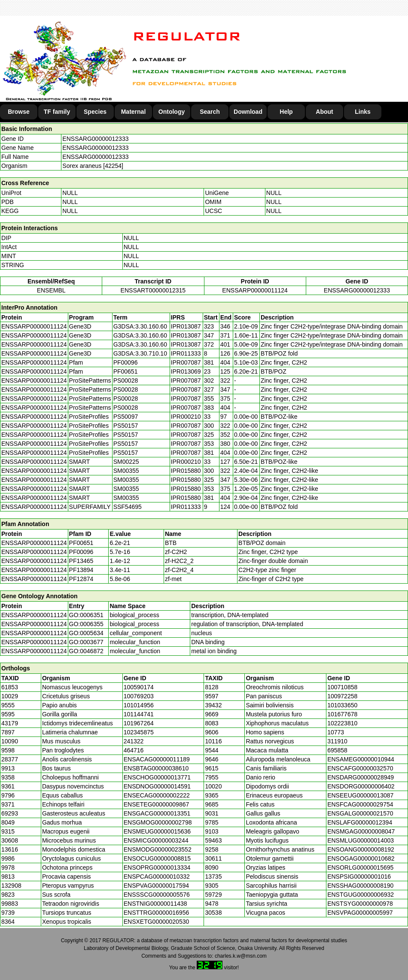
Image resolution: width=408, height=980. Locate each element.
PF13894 (81, 569)
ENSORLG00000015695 (360, 867)
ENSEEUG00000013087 (360, 795)
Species (95, 111)
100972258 (342, 696)
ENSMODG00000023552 (158, 849)
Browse (19, 111)
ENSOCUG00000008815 (157, 858)
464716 (134, 750)
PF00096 (81, 551)
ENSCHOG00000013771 (157, 777)
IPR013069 (186, 371)
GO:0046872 (86, 651)
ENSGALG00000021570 (360, 813)
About (324, 111)
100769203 (139, 696)
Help (286, 111)
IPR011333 (186, 353)
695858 (337, 750)
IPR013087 (186, 326)
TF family (57, 111)
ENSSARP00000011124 (255, 290)
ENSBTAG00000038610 (156, 768)
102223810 (342, 723)
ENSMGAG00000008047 (361, 831)
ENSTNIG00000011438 (155, 903)
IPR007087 (186, 362)
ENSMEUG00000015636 (157, 831)
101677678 (342, 714)
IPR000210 (186, 416)
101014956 (139, 705)
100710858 (342, 687)
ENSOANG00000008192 (360, 849)
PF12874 (81, 578)
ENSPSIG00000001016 (359, 876)
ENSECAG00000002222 (157, 795)
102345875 (139, 732)
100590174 (139, 687)
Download (248, 111)
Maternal (133, 111)
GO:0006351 (86, 615)
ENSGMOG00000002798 (158, 822)
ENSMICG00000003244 (156, 840)
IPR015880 (186, 470)
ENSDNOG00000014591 (157, 786)
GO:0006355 (86, 624)
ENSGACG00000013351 (157, 813)
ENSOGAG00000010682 (360, 858)
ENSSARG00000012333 (95, 138)
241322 (134, 741)
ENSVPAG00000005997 (360, 912)
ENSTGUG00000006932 (360, 894)
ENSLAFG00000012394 (359, 822)
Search (210, 111)
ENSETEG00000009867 (156, 804)
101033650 (342, 705)
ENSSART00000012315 (153, 290)
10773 (335, 732)
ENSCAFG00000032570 (360, 768)
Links (363, 111)
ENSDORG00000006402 (360, 786)
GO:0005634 (86, 633)
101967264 (139, 723)
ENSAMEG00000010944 (360, 759)
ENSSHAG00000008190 (360, 885)
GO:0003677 (86, 642)
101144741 (139, 714)
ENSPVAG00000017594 (156, 885)
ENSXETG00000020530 (156, 921)
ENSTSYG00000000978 (360, 903)
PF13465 (81, 560)
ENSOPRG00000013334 (157, 867)
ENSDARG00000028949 (360, 777)
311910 (337, 741)
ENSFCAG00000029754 (360, 804)
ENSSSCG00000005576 (157, 894)
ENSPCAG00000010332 (157, 876)
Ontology (171, 111)
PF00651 (81, 542)
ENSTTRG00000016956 (156, 912)
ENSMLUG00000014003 (360, 840)
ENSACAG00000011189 (157, 759)
